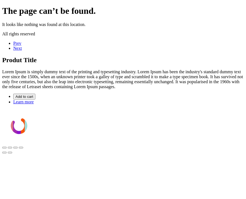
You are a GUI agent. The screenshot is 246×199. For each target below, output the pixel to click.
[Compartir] (15, 147)
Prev (17, 43)
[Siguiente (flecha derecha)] (10, 152)
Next (17, 48)
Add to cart (24, 97)
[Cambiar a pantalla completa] (10, 147)
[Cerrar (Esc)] (21, 147)
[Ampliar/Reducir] (4, 147)
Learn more (23, 102)
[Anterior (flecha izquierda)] (4, 152)
